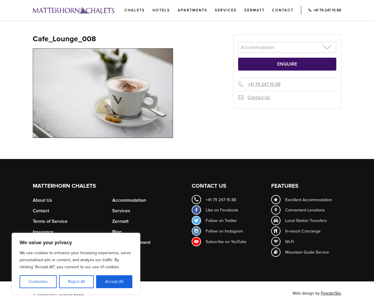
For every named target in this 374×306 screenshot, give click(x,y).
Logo (83, 10)
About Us (42, 200)
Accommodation (129, 200)
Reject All (76, 281)
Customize (38, 281)
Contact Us (258, 97)
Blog (117, 232)
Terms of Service (50, 221)
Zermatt (254, 10)
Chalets (134, 10)
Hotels (161, 10)
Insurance (43, 232)
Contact (282, 10)
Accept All (114, 281)
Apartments (192, 10)
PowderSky (331, 293)
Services (226, 10)
